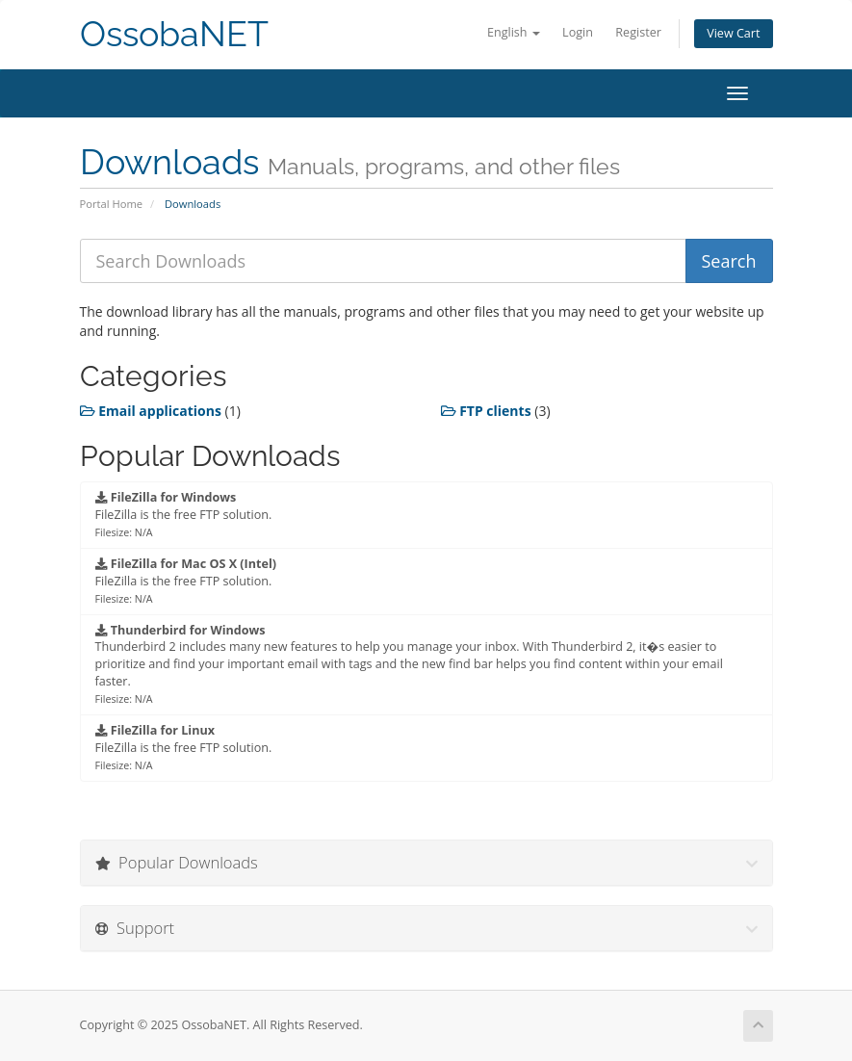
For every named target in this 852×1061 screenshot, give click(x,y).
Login (577, 32)
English (513, 32)
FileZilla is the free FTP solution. (183, 514)
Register (638, 32)
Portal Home (111, 203)
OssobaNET (174, 34)
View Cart (733, 33)
